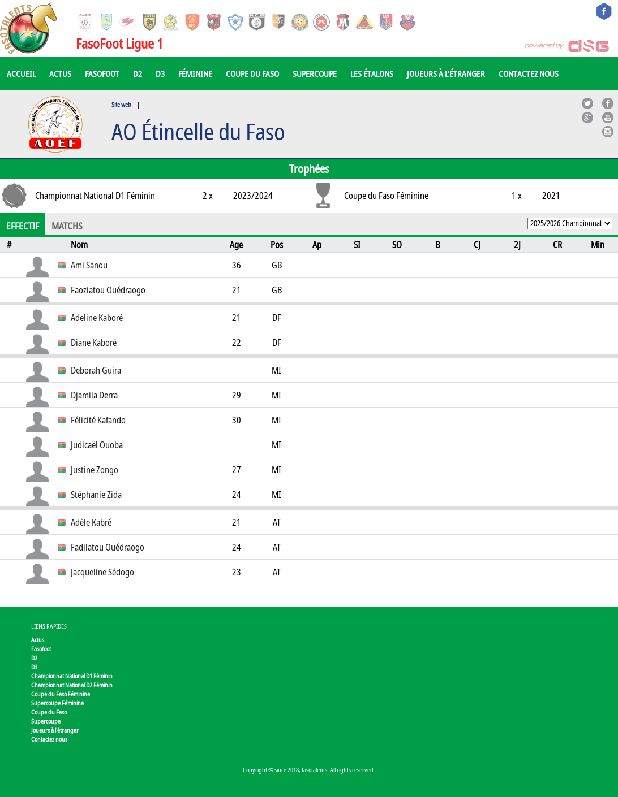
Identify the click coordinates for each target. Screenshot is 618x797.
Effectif (22, 226)
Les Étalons (371, 73)
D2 (137, 73)
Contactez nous (529, 73)
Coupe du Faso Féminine (60, 694)
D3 (160, 73)
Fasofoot (102, 73)
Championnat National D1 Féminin (72, 676)
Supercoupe (315, 73)
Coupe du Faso (252, 73)
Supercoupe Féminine (57, 703)
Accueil (21, 73)
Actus (60, 73)
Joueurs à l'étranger (446, 73)
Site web (121, 104)
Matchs (67, 226)
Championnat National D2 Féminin (72, 685)
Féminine (195, 73)
